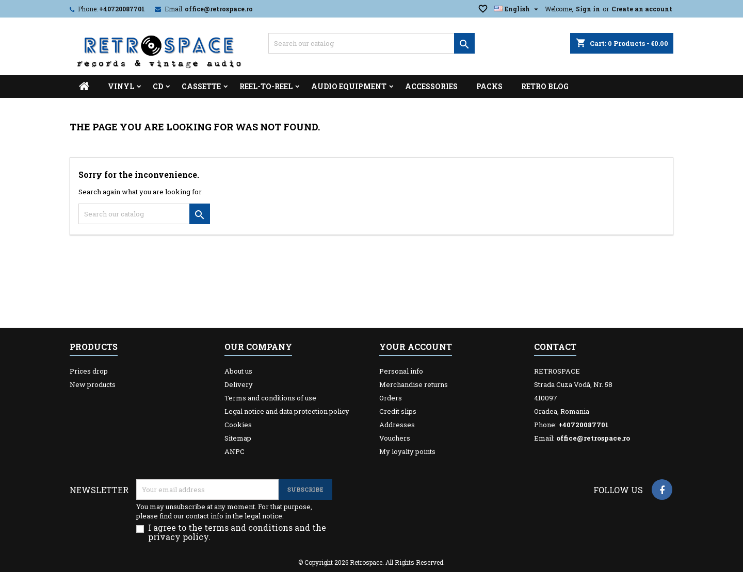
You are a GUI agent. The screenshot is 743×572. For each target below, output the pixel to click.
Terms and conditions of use (270, 397)
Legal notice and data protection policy (286, 411)
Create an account (641, 9)
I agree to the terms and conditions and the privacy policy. (237, 532)
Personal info (401, 371)
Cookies (238, 424)
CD (158, 86)
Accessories (431, 86)
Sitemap (237, 438)
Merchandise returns (413, 384)
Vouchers (394, 438)
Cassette (201, 86)
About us (238, 371)
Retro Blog (545, 86)
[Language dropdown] (517, 9)
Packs (489, 86)
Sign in (588, 9)
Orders (390, 397)
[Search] (371, 43)
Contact (555, 346)
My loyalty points (407, 451)
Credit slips (397, 411)
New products (93, 384)
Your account (415, 346)
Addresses (397, 424)
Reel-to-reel (266, 86)
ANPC (234, 451)
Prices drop (89, 371)
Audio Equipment (348, 86)
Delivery (238, 384)
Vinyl (121, 86)
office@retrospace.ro (219, 9)
